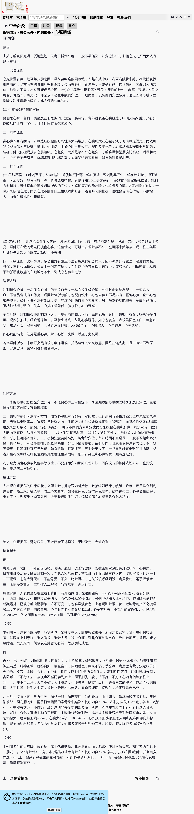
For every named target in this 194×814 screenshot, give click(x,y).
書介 (71, 26)
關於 (110, 17)
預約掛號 (96, 17)
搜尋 (59, 26)
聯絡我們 (124, 17)
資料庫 (8, 17)
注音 (46, 26)
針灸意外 (27, 32)
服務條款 (25, 802)
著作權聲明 (122, 805)
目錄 (33, 26)
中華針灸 (17, 25)
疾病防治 (10, 32)
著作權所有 (115, 809)
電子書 (21, 17)
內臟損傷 (44, 32)
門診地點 (79, 17)
